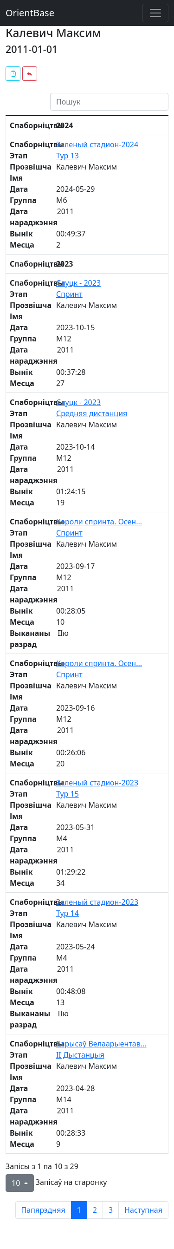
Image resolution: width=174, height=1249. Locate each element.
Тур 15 (67, 794)
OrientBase (30, 13)
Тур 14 (67, 913)
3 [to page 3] (111, 1210)
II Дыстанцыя (80, 1055)
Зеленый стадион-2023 (97, 783)
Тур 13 (67, 155)
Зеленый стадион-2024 (97, 144)
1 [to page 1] (79, 1210)
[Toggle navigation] (155, 13)
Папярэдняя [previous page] (43, 1210)
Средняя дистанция (91, 413)
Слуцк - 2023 (78, 283)
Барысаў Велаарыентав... (101, 1044)
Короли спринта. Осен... (99, 522)
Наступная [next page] (143, 1210)
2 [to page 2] (95, 1210)
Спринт (69, 294)
